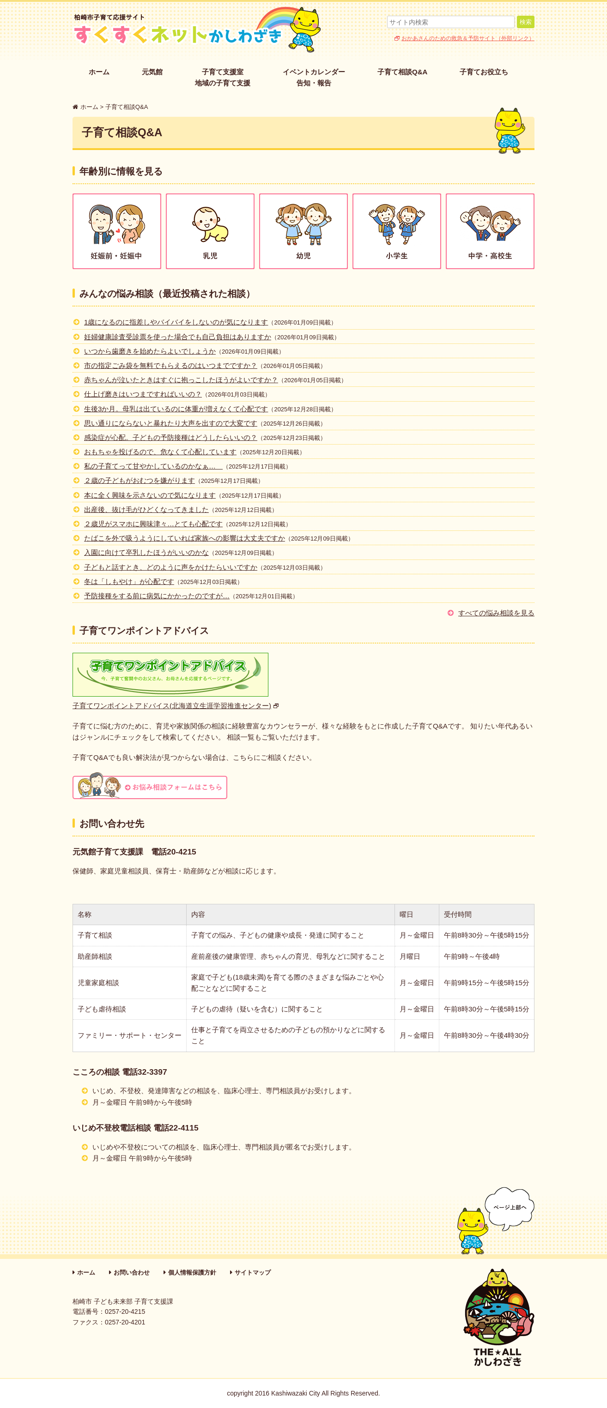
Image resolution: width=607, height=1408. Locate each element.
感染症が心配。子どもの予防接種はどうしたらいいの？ (170, 437)
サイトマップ (253, 1272)
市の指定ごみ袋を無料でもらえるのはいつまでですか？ (170, 365)
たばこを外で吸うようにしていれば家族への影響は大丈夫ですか (184, 538)
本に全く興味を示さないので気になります (150, 495)
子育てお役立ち (484, 72)
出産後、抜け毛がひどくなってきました (146, 509)
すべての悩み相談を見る (496, 613)
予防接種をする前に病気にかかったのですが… (157, 596)
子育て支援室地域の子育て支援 (222, 77)
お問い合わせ (132, 1272)
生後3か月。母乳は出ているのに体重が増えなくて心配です (176, 409)
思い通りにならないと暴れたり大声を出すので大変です (170, 423)
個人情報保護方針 (192, 1272)
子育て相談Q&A (402, 72)
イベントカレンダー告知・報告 (314, 77)
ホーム (99, 72)
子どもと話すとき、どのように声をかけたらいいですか (170, 567)
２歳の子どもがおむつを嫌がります (139, 480)
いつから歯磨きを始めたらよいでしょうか (150, 351)
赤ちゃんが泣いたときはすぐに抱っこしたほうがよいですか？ (181, 380)
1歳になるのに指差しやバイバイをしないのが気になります (176, 322)
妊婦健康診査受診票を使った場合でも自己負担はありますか (177, 337)
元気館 (152, 72)
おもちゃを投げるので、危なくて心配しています (160, 452)
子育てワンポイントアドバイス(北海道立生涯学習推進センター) (172, 706)
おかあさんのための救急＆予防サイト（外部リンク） (467, 38)
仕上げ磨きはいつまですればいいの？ (143, 394)
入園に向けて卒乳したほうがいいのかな (146, 552)
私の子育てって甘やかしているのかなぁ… (153, 466)
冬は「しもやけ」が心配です (129, 581)
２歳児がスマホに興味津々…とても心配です (153, 524)
